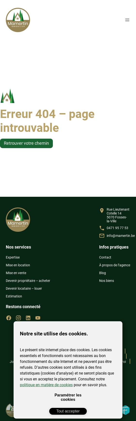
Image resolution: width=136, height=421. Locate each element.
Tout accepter (68, 411)
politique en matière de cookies (46, 385)
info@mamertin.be (121, 236)
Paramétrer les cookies (68, 397)
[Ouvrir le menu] (127, 20)
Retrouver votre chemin (26, 143)
